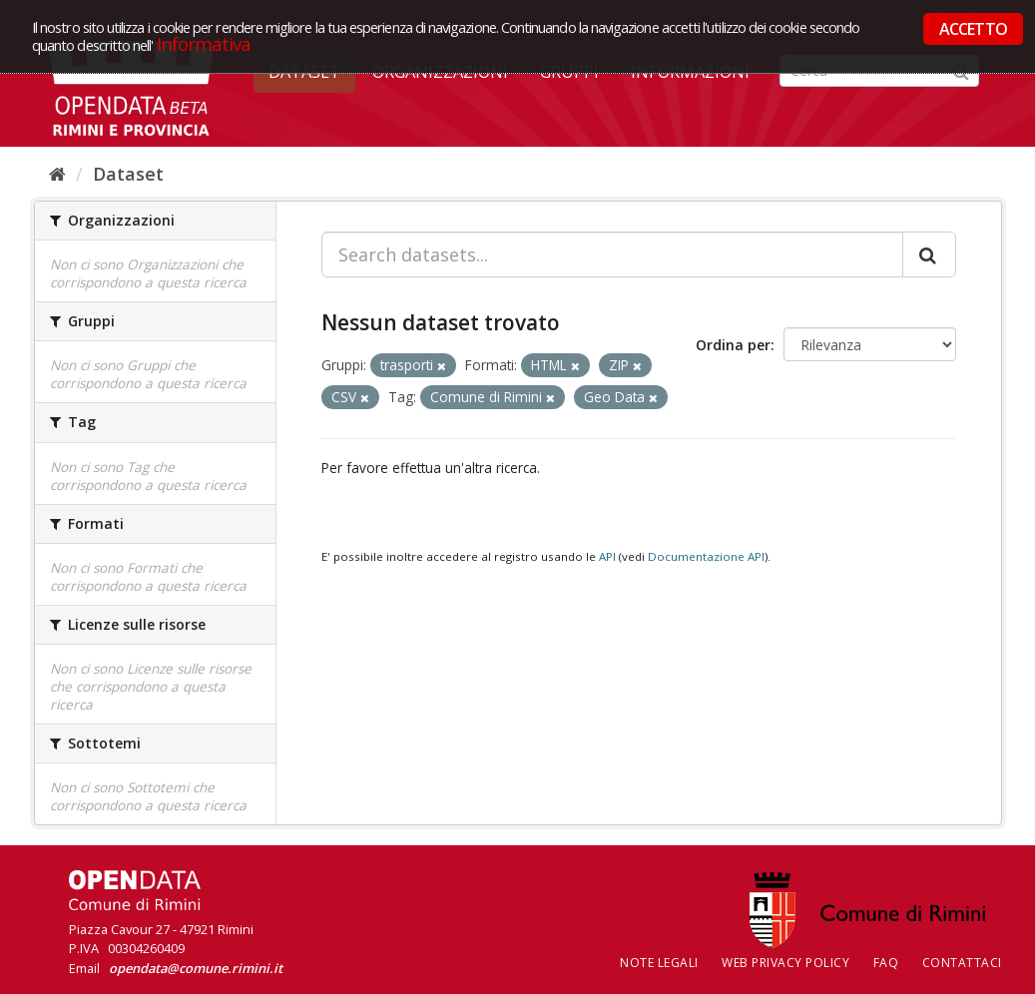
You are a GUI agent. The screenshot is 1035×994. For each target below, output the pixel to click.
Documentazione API (706, 556)
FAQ (886, 962)
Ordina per (733, 344)
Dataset (128, 174)
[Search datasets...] (612, 254)
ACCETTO (973, 29)
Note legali (659, 962)
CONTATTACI (962, 962)
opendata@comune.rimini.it (195, 968)
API (607, 556)
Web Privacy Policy (785, 962)
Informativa (204, 43)
